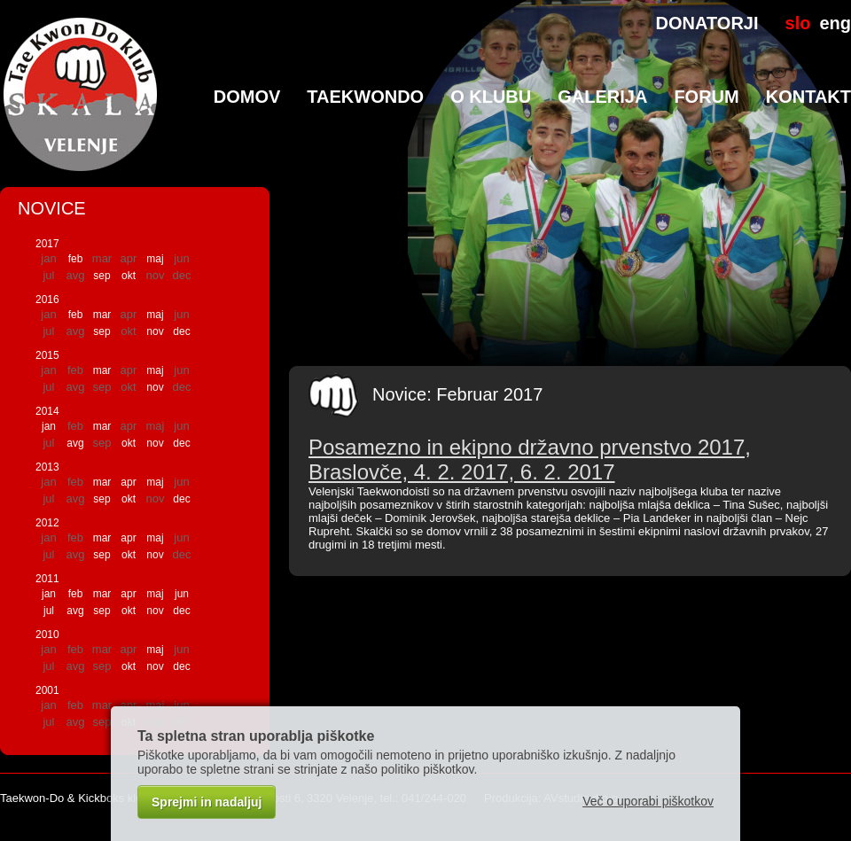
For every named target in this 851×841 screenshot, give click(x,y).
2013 (47, 467)
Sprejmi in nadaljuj (207, 802)
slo (798, 23)
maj (154, 259)
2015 (47, 355)
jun (182, 594)
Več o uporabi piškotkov (648, 801)
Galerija (602, 96)
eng (835, 23)
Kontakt (808, 96)
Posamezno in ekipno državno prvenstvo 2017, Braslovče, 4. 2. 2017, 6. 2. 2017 (529, 459)
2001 (47, 690)
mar (102, 314)
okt (128, 275)
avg (74, 443)
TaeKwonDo (365, 96)
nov (154, 331)
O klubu (490, 96)
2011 (47, 578)
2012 (47, 523)
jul (48, 610)
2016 (47, 299)
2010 (47, 634)
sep (101, 275)
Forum (706, 96)
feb (75, 259)
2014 (47, 411)
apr (128, 482)
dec (181, 331)
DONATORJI (707, 23)
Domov (247, 96)
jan (49, 426)
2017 (47, 244)
